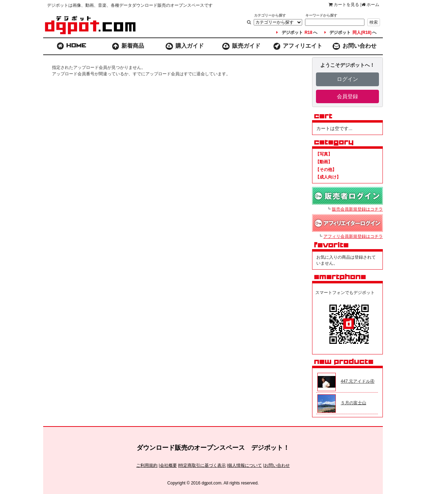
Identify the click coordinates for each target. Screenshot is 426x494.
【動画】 (323, 161)
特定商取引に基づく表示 (202, 465)
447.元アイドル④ (357, 381)
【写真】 (323, 154)
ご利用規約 (146, 465)
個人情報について (245, 465)
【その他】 (325, 169)
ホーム (370, 4)
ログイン (347, 79)
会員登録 (347, 96)
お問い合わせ (354, 46)
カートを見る (344, 4)
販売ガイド (241, 46)
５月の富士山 (353, 402)
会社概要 (168, 465)
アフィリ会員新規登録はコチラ (353, 236)
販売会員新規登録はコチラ (357, 209)
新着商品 (128, 46)
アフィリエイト (298, 46)
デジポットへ (296, 32)
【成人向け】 (328, 177)
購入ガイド (185, 46)
